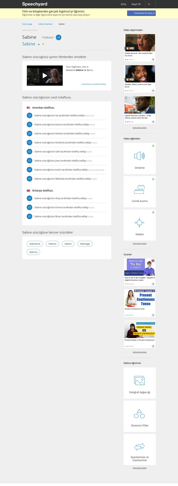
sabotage (85, 243)
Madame (70, 70)
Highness (76, 66)
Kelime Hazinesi (45, 24)
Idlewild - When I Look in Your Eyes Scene (138, 85)
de (85, 70)
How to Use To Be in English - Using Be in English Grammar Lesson (140, 279)
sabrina (33, 251)
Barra (90, 70)
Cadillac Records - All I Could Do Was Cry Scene (138, 54)
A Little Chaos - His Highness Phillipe (94, 84)
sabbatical (34, 243)
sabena (52, 243)
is (87, 66)
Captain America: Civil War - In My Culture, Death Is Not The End (138, 116)
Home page (27, 24)
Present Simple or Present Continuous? (139, 340)
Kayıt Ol (136, 4)
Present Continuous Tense (135, 309)
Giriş (123, 4)
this (84, 66)
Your (68, 66)
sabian (68, 243)
